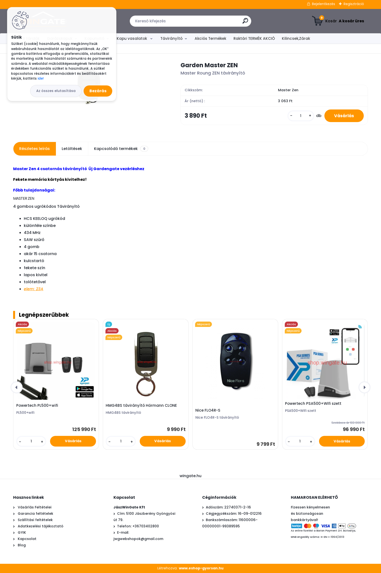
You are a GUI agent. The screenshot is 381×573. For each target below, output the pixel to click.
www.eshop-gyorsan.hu (201, 568)
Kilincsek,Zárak (296, 38)
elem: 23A (33, 289)
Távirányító (171, 38)
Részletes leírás (34, 148)
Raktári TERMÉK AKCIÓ (254, 38)
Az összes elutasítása (56, 90)
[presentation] (16, 387)
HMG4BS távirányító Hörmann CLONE (141, 405)
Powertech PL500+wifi (37, 405)
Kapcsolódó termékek (121, 149)
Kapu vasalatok (132, 38)
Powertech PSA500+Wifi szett (313, 403)
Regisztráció (354, 3)
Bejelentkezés (323, 3)
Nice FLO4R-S (207, 410)
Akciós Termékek (210, 38)
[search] (245, 22)
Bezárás (97, 91)
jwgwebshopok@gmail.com (138, 538)
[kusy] (300, 115)
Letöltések (72, 148)
